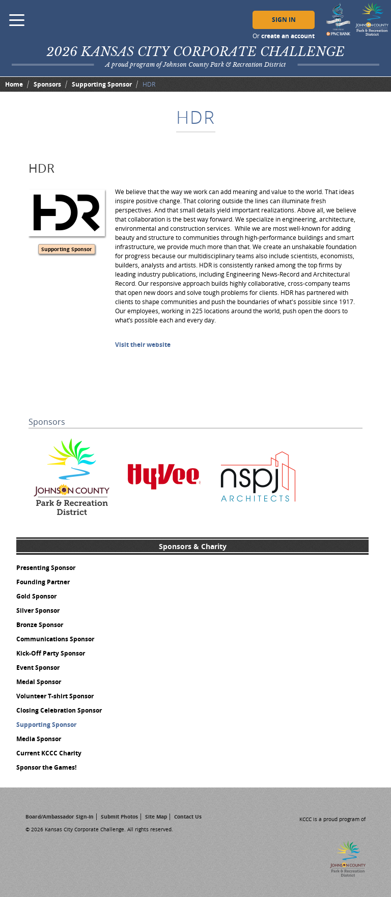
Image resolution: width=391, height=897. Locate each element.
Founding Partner (43, 582)
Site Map (156, 816)
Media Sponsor (38, 739)
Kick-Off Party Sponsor (50, 653)
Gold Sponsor (36, 596)
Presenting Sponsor (45, 567)
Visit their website (143, 344)
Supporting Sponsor (102, 84)
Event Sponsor (38, 667)
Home (14, 84)
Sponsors (47, 84)
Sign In (284, 19)
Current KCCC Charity (48, 753)
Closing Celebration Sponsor (59, 710)
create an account (288, 36)
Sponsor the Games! (46, 767)
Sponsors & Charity (193, 546)
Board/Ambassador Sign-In (59, 816)
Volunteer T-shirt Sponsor (55, 696)
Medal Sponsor (38, 681)
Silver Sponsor (38, 610)
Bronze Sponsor (39, 624)
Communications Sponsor (55, 639)
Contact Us (188, 816)
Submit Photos (119, 816)
